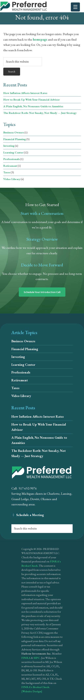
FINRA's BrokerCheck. (35, 687)
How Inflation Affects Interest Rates (25, 93)
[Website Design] (31, 691)
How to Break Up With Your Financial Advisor (31, 99)
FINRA (25, 658)
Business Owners (13, 132)
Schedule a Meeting (27, 515)
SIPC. (37, 658)
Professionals (11, 159)
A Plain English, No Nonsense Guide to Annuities (33, 106)
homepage (40, 39)
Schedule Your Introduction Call (42, 292)
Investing (8, 145)
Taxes (6, 172)
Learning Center (13, 152)
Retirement (10, 166)
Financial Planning (14, 139)
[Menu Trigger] (75, 6)
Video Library (11, 179)
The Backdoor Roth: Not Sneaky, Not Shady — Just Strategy (40, 113)
